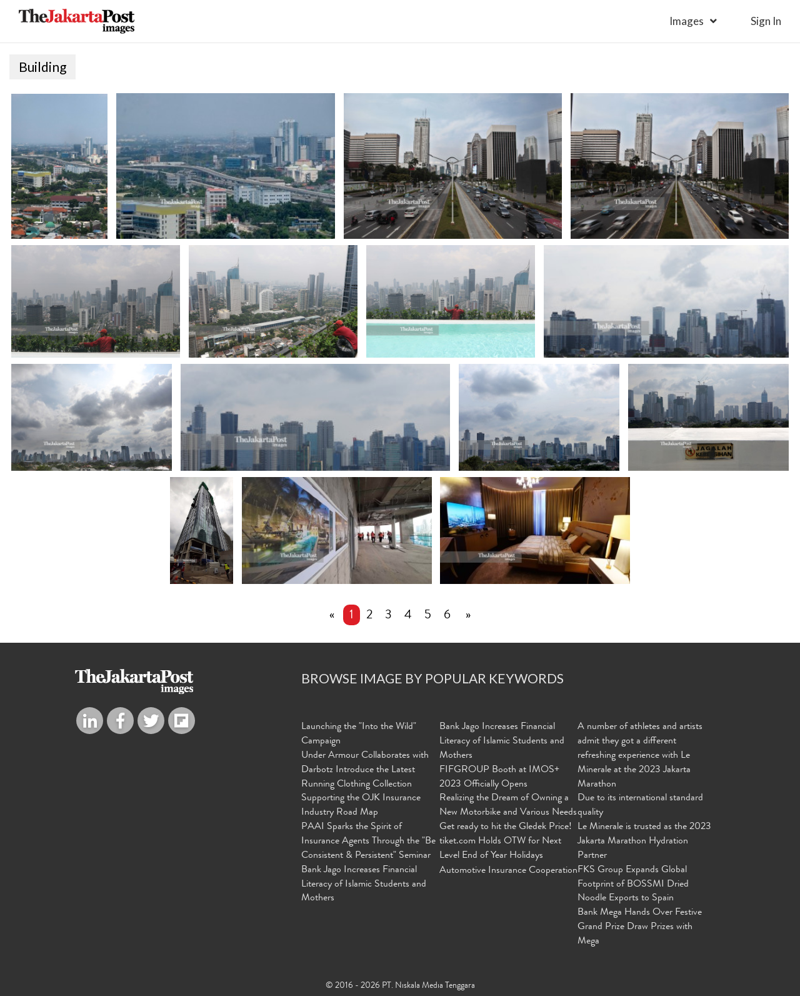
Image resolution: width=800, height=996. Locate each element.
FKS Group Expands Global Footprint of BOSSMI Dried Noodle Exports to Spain (633, 885)
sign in (766, 21)
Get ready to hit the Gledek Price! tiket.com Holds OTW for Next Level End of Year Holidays (505, 842)
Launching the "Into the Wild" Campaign (358, 735)
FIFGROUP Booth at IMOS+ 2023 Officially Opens (499, 778)
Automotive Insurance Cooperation (508, 872)
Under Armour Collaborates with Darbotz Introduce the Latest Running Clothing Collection (365, 771)
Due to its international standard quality (640, 807)
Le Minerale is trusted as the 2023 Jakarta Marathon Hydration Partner (644, 842)
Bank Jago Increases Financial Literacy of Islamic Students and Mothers (363, 885)
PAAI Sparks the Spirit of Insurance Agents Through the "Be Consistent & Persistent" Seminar (368, 842)
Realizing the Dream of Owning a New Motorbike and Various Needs (508, 807)
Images (686, 21)
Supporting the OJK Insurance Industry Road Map (361, 807)
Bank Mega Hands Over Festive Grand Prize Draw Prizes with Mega (640, 928)
